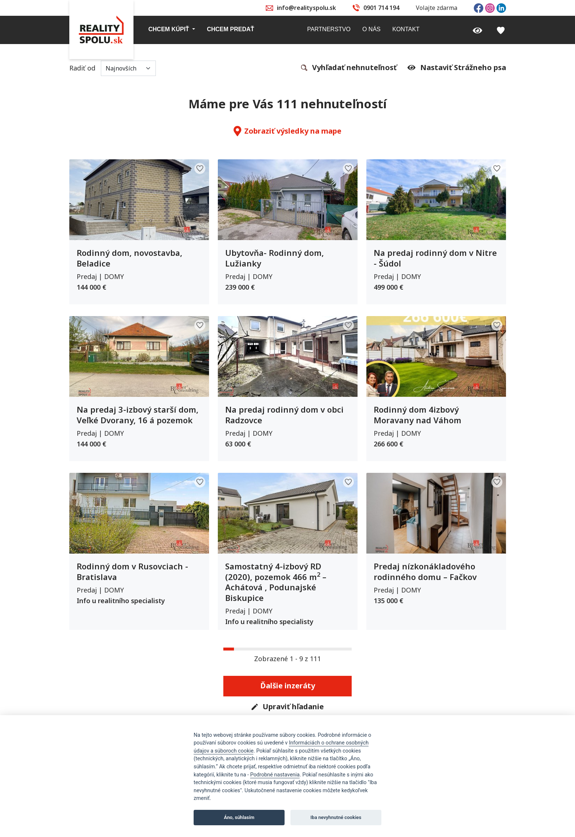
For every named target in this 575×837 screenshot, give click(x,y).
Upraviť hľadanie (288, 707)
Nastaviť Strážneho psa (456, 67)
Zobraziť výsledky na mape (287, 131)
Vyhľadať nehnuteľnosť (349, 68)
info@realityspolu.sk (306, 8)
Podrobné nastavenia (275, 775)
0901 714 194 (381, 8)
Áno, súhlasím (239, 817)
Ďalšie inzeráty (287, 686)
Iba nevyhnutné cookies (336, 817)
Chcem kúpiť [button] (170, 29)
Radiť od (112, 68)
